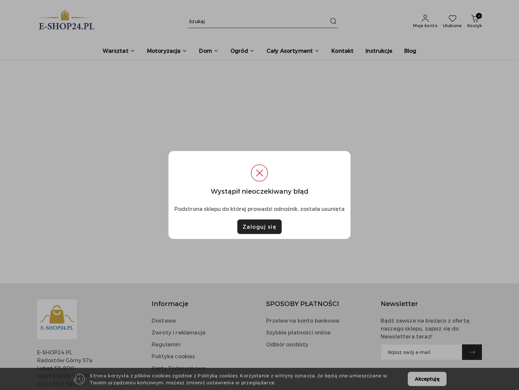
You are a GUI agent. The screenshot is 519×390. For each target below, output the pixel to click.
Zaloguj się (260, 226)
